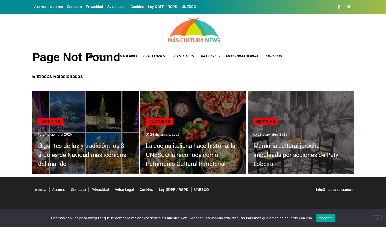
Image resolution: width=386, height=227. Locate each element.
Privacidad (94, 7)
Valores (210, 56)
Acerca (40, 7)
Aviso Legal (117, 7)
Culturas (154, 56)
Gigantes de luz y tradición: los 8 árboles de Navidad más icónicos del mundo (82, 154)
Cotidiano (126, 56)
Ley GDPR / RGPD (162, 7)
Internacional (242, 56)
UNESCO (189, 7)
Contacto (74, 7)
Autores (56, 7)
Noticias (98, 56)
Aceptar (325, 218)
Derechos (183, 56)
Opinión (273, 56)
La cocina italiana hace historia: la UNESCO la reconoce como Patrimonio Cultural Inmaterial (190, 154)
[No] (377, 217)
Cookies (137, 7)
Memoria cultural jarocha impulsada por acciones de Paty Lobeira (295, 154)
